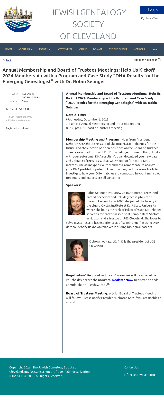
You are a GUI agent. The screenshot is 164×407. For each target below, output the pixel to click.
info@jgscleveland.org (139, 364)
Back (8, 60)
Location (13, 100)
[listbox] (147, 60)
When (15, 93)
